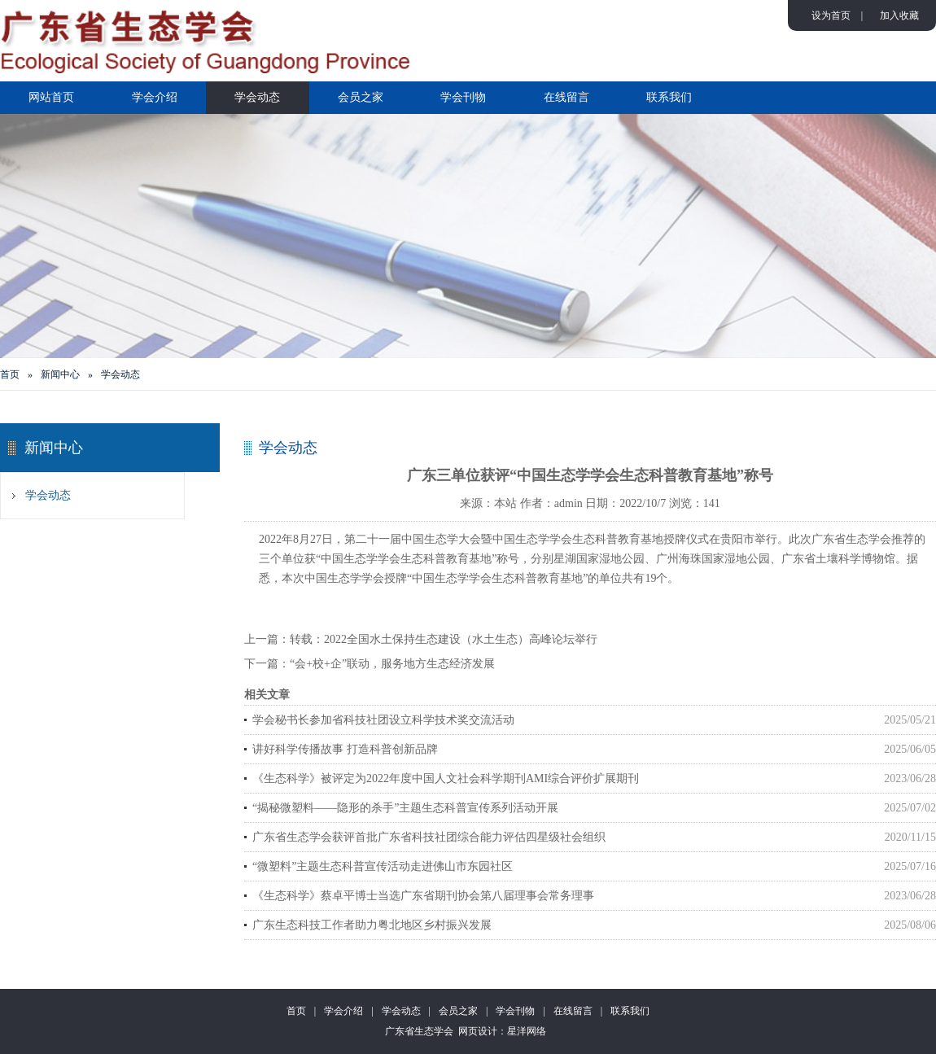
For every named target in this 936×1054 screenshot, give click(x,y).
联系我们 (669, 97)
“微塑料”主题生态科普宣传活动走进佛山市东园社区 (382, 866)
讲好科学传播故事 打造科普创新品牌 (345, 749)
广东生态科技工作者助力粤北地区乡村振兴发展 (372, 925)
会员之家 (360, 97)
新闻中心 (60, 374)
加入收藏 (899, 15)
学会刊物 (463, 97)
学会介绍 (154, 97)
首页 (10, 374)
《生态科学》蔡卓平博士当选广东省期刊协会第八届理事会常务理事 (423, 896)
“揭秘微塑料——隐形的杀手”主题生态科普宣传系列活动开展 (405, 808)
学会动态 (257, 97)
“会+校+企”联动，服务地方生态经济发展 (392, 664)
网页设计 (477, 1031)
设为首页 (831, 15)
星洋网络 (526, 1031)
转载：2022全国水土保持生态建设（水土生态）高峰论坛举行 (443, 639)
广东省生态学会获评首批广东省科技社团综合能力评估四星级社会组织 (429, 837)
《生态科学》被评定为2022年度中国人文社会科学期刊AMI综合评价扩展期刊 (445, 778)
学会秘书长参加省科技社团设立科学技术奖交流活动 (383, 720)
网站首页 (51, 97)
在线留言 (566, 97)
